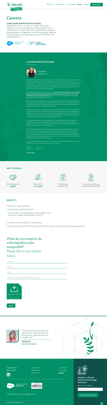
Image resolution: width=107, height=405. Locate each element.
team (40, 187)
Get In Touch (97, 4)
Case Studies (71, 4)
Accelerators (63, 368)
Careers (79, 4)
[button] (50, 5)
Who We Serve (36, 370)
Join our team (11, 370)
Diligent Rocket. (19, 402)
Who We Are (35, 373)
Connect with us (12, 368)
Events (86, 4)
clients (13, 187)
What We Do (35, 368)
